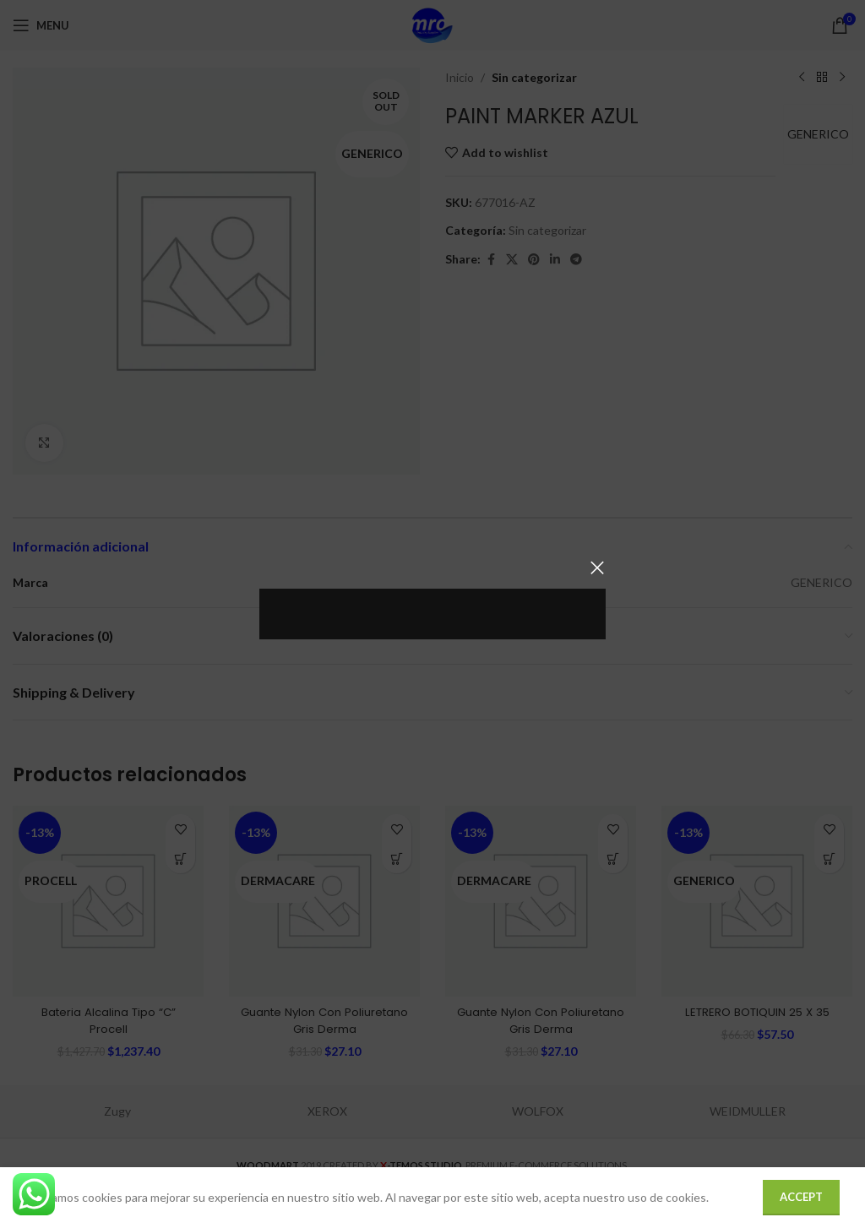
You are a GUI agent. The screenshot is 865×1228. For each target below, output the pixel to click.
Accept (801, 1197)
